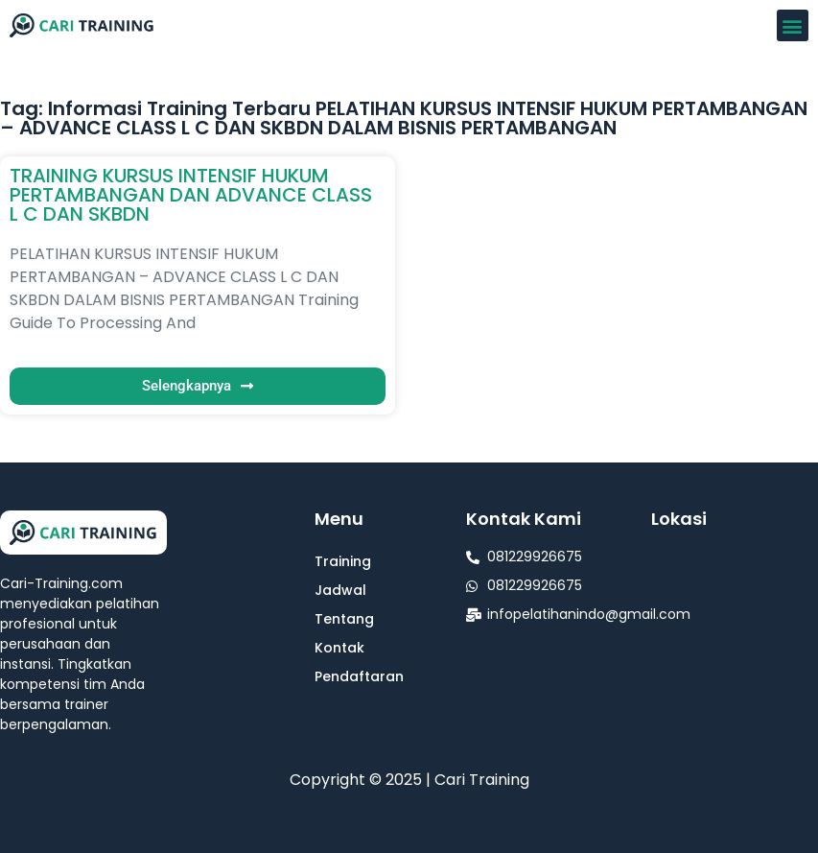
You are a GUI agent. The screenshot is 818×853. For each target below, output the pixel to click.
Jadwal (340, 590)
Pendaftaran (359, 676)
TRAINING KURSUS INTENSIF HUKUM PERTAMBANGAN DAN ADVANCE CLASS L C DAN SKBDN (191, 194)
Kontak (339, 647)
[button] (792, 25)
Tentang (344, 618)
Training (343, 561)
